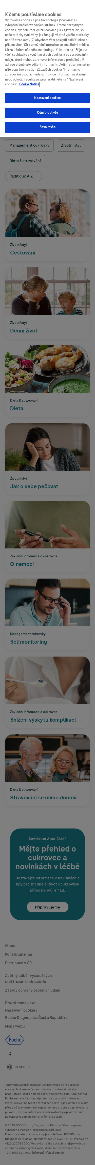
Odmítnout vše (47, 110)
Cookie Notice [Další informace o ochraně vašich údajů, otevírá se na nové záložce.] (29, 82)
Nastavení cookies (47, 95)
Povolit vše (47, 125)
